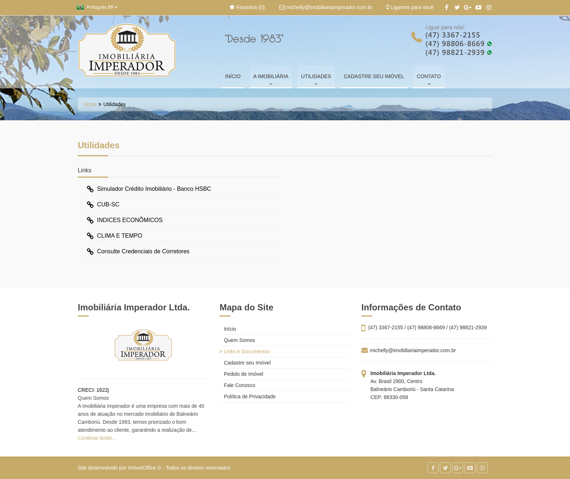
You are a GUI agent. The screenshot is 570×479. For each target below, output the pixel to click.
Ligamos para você (409, 7)
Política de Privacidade (248, 396)
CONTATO (429, 79)
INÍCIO (233, 76)
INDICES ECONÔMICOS (124, 220)
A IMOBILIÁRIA (270, 79)
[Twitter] (457, 7)
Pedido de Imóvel (241, 374)
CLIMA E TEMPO (114, 236)
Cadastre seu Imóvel (245, 363)
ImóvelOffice (142, 468)
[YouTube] (478, 7)
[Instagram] (488, 7)
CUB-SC (103, 204)
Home (90, 104)
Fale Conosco (237, 385)
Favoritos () (247, 7)
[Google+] (467, 7)
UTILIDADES (316, 79)
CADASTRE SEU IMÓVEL (374, 76)
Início (228, 329)
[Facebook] (446, 7)
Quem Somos (237, 340)
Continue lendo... (97, 438)
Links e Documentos (245, 351)
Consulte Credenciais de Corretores (138, 251)
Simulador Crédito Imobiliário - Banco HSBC (149, 189)
